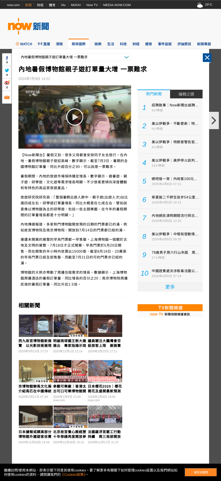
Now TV (92, 5)
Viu (63, 5)
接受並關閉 (201, 472)
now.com (13, 5)
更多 (170, 287)
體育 (52, 5)
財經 (40, 5)
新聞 (28, 5)
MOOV (76, 5)
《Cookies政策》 (73, 474)
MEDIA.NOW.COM (117, 5)
